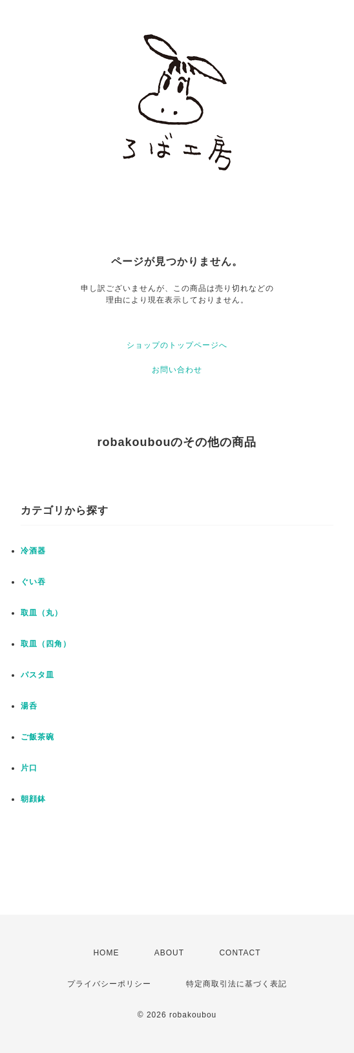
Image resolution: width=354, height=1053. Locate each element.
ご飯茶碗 (37, 736)
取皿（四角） (46, 643)
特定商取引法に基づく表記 (236, 983)
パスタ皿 (37, 674)
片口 (29, 767)
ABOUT (169, 952)
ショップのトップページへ (177, 345)
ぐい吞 (33, 581)
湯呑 (29, 705)
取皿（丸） (42, 612)
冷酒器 (33, 550)
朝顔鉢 (33, 798)
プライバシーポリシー (109, 983)
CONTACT (239, 952)
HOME (106, 952)
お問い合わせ (177, 369)
